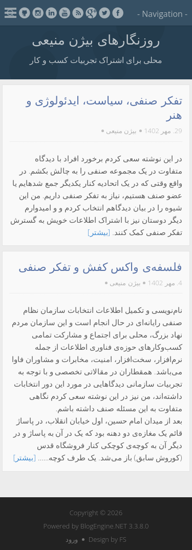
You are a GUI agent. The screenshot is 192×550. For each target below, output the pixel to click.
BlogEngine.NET (103, 526)
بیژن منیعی (121, 130)
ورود (72, 539)
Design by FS (107, 539)
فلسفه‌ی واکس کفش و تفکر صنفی (100, 267)
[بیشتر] (99, 232)
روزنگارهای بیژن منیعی (96, 39)
